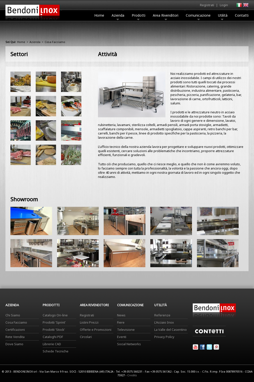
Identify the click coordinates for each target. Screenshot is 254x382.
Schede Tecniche (55, 351)
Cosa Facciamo (16, 322)
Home (99, 15)
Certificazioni (15, 329)
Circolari (86, 337)
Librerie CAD (52, 344)
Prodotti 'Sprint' (54, 322)
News (121, 315)
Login (224, 5)
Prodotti (138, 16)
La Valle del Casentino (170, 329)
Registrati (207, 5)
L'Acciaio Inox (164, 322)
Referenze (162, 315)
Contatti (242, 15)
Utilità (222, 16)
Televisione (126, 329)
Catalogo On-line (55, 315)
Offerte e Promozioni (95, 329)
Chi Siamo (12, 315)
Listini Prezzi (89, 322)
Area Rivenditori (165, 16)
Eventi (121, 337)
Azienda (118, 16)
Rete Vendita (15, 337)
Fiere (121, 322)
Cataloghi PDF (53, 337)
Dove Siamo (14, 344)
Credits (132, 375)
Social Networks (129, 344)
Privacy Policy (164, 337)
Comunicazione (198, 16)
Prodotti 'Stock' (54, 329)
